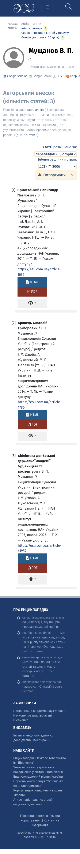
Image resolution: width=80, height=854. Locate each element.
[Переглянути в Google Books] (42, 76)
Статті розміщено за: (60, 147)
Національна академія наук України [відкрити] (39, 711)
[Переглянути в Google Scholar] (17, 76)
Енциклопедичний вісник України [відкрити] (38, 776)
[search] (68, 5)
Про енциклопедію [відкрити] (34, 816)
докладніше (36, 110)
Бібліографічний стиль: (57, 159)
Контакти (30, 135)
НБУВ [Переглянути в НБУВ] (60, 76)
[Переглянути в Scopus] (75, 76)
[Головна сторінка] (24, 8)
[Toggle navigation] (47, 8)
